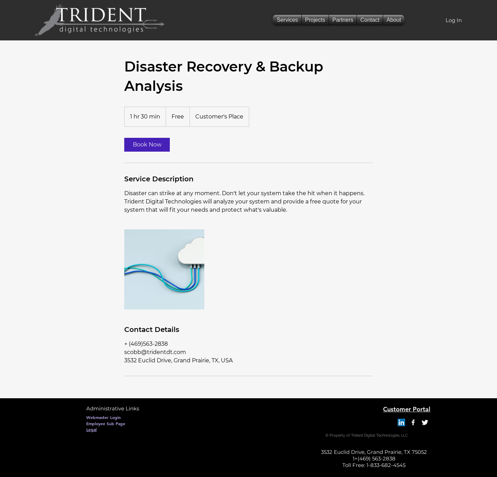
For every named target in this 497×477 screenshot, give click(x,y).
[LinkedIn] (401, 422)
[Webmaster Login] (103, 417)
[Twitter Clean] (425, 422)
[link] (147, 145)
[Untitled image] (164, 269)
